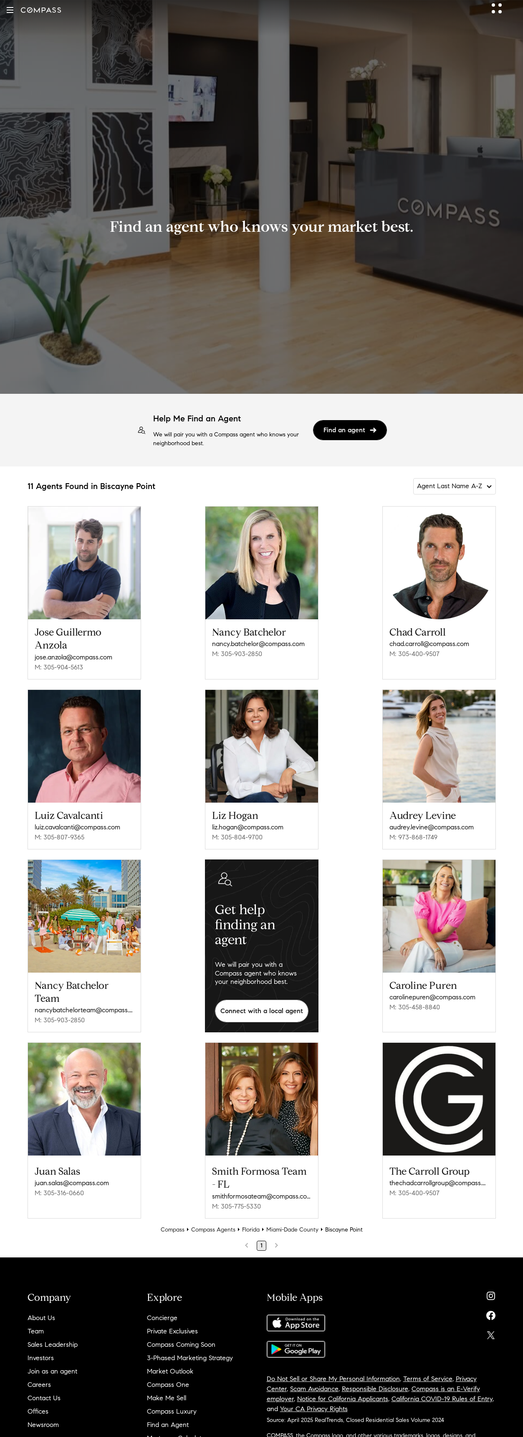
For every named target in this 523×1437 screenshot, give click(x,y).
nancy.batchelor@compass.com (258, 644)
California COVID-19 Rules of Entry (442, 1399)
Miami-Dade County (292, 1229)
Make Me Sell (166, 1398)
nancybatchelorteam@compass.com (84, 1010)
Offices (38, 1411)
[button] (10, 10)
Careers (39, 1385)
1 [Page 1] (261, 1245)
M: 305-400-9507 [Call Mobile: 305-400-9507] (414, 654)
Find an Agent (168, 1425)
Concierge (162, 1318)
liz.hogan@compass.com (247, 827)
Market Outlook (170, 1371)
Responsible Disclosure (375, 1389)
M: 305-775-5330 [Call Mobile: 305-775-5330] (236, 1206)
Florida (251, 1229)
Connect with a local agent (261, 1011)
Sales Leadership (53, 1344)
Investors (41, 1358)
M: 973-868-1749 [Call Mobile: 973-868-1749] (413, 837)
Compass (172, 1229)
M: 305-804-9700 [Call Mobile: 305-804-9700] (237, 837)
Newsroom (43, 1425)
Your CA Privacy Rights (314, 1409)
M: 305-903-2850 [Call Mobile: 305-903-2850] (237, 654)
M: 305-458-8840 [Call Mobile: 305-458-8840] (414, 1007)
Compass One (168, 1385)
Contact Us (44, 1398)
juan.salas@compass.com (72, 1183)
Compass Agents (213, 1229)
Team (36, 1331)
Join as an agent (52, 1371)
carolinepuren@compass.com (432, 997)
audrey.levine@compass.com (431, 827)
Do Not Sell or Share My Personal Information (333, 1379)
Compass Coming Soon (181, 1344)
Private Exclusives (172, 1331)
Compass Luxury (172, 1411)
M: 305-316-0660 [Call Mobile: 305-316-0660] (59, 1193)
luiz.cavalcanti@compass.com (77, 827)
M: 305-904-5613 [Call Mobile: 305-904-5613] (59, 667)
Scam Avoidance (314, 1389)
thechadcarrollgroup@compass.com (439, 1183)
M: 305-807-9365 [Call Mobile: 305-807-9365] (59, 837)
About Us (41, 1318)
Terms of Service (427, 1379)
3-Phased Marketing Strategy (190, 1358)
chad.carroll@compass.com (429, 644)
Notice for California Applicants (342, 1399)
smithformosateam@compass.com (261, 1196)
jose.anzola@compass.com (73, 657)
